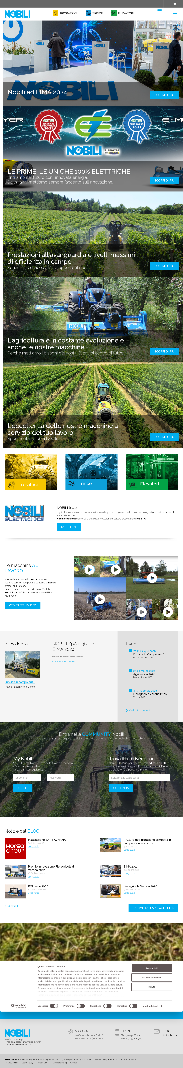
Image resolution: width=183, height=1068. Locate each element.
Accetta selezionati (151, 1034)
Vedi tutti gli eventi (140, 710)
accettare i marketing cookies (63, 661)
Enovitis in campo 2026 (20, 682)
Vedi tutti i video (22, 605)
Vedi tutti (12, 905)
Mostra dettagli (150, 1062)
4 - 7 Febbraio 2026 (145, 690)
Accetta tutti (152, 1024)
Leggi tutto (33, 846)
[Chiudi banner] (179, 1021)
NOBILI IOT (69, 527)
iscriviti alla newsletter (153, 908)
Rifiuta (152, 1043)
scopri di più (164, 95)
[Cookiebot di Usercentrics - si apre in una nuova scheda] (18, 1062)
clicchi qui (115, 1044)
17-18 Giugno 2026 (144, 651)
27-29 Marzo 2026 (144, 670)
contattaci (91, 1004)
